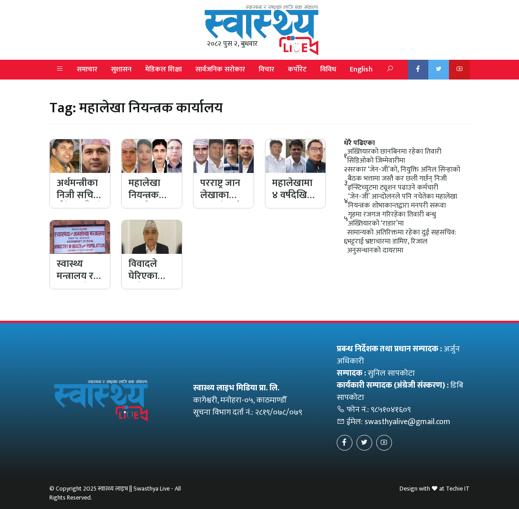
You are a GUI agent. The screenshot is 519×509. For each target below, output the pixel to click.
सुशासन (121, 69)
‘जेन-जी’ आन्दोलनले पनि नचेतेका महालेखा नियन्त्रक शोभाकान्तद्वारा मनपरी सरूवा (402, 201)
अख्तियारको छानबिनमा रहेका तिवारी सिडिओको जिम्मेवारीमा (394, 156)
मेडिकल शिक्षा (163, 69)
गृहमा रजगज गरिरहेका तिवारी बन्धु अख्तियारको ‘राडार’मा (392, 219)
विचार (266, 69)
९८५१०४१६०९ (391, 409)
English (361, 69)
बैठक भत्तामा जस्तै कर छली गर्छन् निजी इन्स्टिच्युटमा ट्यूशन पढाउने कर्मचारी (397, 183)
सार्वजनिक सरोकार (220, 69)
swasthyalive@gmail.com (407, 422)
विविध (328, 69)
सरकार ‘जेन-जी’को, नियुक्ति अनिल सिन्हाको (403, 169)
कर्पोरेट (297, 69)
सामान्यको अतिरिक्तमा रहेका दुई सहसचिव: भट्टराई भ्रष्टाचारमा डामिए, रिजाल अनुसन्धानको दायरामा (401, 241)
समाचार (87, 69)
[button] (59, 70)
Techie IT (458, 488)
